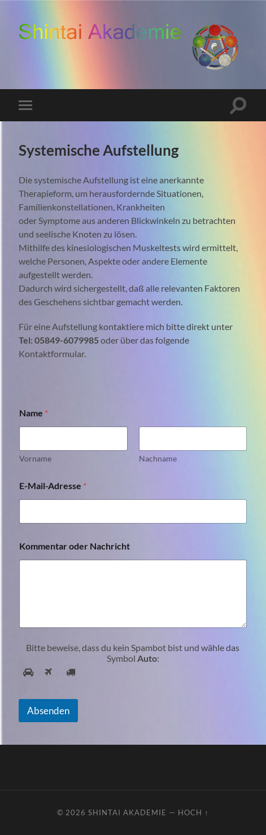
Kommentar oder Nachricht (74, 545)
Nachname (157, 458)
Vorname (35, 458)
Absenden (48, 711)
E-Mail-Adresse (52, 485)
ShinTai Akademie (127, 812)
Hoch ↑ (193, 812)
